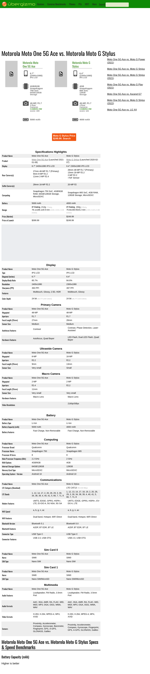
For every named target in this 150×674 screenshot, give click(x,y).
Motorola (27, 62)
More (94, 4)
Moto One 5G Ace (30, 64)
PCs (80, 4)
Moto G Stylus (73, 159)
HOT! (87, 4)
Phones (72, 4)
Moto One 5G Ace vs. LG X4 (122, 109)
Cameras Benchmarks (56, 4)
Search (102, 4)
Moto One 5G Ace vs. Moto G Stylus (126, 69)
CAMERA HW (36, 109)
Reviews (40, 4)
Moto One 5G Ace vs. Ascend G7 (124, 94)
